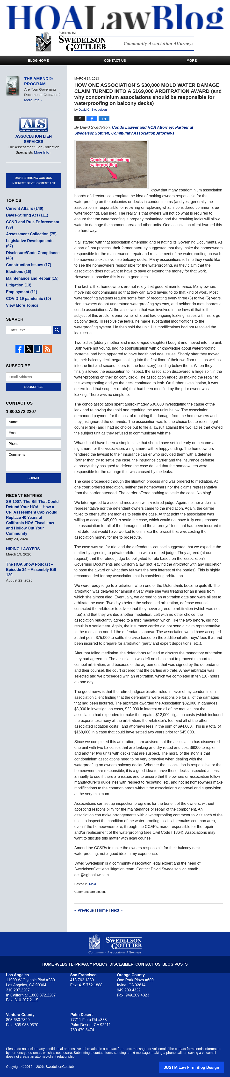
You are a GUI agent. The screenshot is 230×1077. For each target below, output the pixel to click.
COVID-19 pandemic (27, 288)
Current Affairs (23, 203)
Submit (34, 467)
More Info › (33, 100)
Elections (18, 261)
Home (102, 910)
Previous (84, 910)
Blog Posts (170, 960)
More (192, 60)
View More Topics (21, 295)
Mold (92, 884)
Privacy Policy (96, 960)
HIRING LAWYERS (22, 533)
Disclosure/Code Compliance (31, 245)
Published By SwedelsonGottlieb (115, 42)
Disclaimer (122, 960)
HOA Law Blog (118, 16)
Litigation (18, 274)
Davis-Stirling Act (26, 210)
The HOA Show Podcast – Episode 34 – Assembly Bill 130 (33, 551)
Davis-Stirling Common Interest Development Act (34, 175)
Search (57, 319)
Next (116, 910)
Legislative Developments (32, 235)
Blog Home (38, 60)
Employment (20, 281)
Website (72, 960)
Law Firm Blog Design (201, 1067)
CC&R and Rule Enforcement (31, 219)
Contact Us (115, 60)
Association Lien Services (33, 136)
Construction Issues (27, 254)
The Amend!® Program (38, 81)
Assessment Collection (29, 229)
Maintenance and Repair (30, 268)
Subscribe (33, 376)
